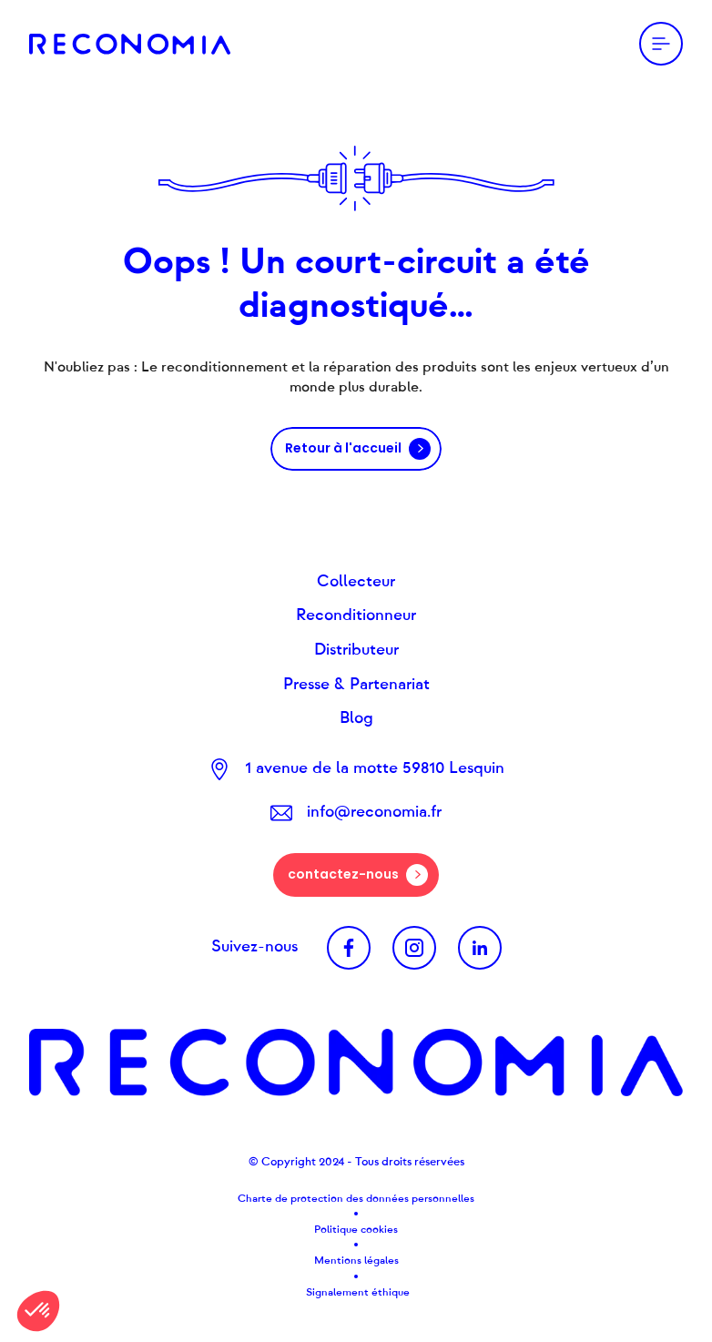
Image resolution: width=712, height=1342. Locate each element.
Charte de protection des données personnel (349, 1198)
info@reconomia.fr (374, 812)
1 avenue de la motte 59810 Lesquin (374, 768)
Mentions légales (356, 1260)
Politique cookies (356, 1229)
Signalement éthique (356, 1291)
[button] (38, 1311)
